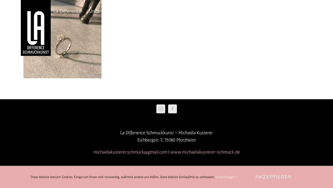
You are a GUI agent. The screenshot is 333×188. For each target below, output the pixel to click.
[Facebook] (172, 108)
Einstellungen (226, 177)
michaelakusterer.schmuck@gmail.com (130, 152)
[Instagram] (160, 108)
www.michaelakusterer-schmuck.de (205, 152)
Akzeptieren (273, 177)
